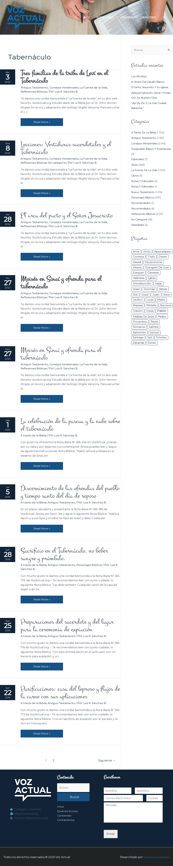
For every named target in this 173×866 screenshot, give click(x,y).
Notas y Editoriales (142, 181)
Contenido (64, 815)
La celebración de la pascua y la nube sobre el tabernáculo (65, 424)
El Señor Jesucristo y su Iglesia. (150, 87)
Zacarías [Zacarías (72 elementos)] (138, 342)
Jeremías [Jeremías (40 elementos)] (149, 289)
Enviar (110, 833)
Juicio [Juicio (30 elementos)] (166, 294)
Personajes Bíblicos (90, 564)
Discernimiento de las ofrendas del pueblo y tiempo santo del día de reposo (68, 491)
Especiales (137, 159)
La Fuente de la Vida (94, 87)
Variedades (137, 224)
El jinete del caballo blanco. (148, 81)
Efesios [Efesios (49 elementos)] (137, 267)
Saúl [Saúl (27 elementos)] (149, 337)
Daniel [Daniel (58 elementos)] (163, 256)
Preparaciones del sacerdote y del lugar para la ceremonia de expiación (69, 625)
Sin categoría (57, 162)
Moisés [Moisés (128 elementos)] (151, 305)
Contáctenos (65, 819)
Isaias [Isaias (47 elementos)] (158, 283)
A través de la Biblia (34, 434)
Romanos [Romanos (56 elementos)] (139, 327)
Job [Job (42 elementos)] (135, 294)
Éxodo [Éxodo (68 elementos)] (152, 342)
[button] (164, 17)
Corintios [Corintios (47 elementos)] (138, 256)
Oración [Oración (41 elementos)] (138, 310)
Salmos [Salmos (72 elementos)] (153, 327)
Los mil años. (139, 76)
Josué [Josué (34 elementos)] (145, 294)
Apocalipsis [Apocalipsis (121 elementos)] (162, 251)
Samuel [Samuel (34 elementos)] (154, 332)
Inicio (60, 806)
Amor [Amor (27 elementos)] (136, 251)
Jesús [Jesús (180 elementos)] (163, 289)
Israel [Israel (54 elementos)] (136, 289)
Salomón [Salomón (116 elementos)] (139, 332)
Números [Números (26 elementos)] (165, 305)
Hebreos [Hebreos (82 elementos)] (138, 278)
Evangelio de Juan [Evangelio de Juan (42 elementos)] (157, 267)
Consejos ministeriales (64, 87)
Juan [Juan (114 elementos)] (156, 294)
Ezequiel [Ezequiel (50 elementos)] (138, 272)
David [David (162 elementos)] (137, 262)
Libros (135, 175)
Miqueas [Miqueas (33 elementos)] (138, 305)
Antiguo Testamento (35, 87)
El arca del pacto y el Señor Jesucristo (68, 215)
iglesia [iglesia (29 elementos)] (152, 278)
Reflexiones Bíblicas (34, 91)
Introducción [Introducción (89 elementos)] (142, 283)
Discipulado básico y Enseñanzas (151, 148)
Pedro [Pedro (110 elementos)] (162, 316)
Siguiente (107, 759)
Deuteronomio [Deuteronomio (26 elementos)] (153, 262)
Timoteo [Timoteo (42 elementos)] (161, 337)
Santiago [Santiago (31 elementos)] (138, 337)
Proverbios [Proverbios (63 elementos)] (140, 321)
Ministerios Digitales (156, 856)
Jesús (134, 164)
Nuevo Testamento (143, 192)
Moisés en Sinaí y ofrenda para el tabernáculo (62, 353)
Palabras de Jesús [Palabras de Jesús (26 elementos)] (143, 316)
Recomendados (141, 203)
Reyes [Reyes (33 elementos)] (154, 321)
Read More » (42, 120)
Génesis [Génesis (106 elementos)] (153, 272)
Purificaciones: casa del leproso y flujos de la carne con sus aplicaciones (69, 692)
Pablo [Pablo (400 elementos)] (161, 311)
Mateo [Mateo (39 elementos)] (161, 299)
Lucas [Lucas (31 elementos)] (149, 299)
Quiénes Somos (67, 810)
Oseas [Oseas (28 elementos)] (150, 310)
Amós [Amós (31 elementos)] (147, 251)
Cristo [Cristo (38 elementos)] (151, 256)
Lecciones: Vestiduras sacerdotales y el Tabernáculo (67, 148)
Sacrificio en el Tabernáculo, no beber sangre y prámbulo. (66, 554)
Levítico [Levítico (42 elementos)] (138, 299)
